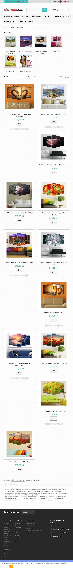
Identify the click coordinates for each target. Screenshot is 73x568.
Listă (68, 76)
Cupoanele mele (31, 533)
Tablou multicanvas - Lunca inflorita (53, 411)
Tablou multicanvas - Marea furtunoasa (19, 364)
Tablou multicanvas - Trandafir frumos (53, 165)
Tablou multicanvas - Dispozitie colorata (53, 214)
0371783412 (22, 1)
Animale (56, 51)
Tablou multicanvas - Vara (53, 313)
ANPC (16, 541)
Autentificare (65, 1)
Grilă (65, 76)
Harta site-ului (19, 538)
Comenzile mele (30, 523)
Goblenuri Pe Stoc (27, 22)
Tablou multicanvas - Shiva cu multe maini (53, 264)
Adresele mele (30, 528)
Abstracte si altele (41, 52)
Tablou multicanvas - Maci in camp (54, 363)
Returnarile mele (31, 525)
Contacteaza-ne (55, 1)
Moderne (10, 71)
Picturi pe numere (33, 16)
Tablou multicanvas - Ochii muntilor (53, 114)
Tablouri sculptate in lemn (7, 554)
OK (11, 566)
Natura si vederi (10, 52)
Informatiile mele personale (34, 530)
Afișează (27, 76)
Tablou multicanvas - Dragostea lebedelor (19, 115)
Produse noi (18, 523)
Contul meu (30, 520)
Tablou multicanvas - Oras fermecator (19, 263)
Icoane (47, 16)
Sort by (6, 76)
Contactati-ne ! (57, 536)
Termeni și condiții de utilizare (18, 534)
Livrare (17, 530)
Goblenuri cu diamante (13, 16)
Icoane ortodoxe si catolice (7, 541)
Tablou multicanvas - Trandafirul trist (19, 213)
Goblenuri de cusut (61, 16)
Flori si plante (25, 51)
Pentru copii (25, 71)
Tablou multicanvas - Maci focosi (19, 462)
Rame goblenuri (10, 22)
